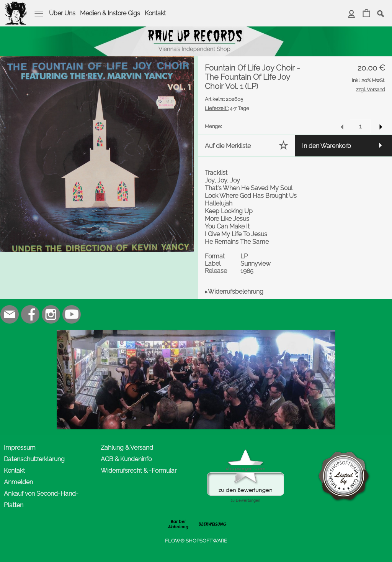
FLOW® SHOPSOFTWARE (196, 541)
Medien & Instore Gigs (110, 13)
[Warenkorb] (366, 14)
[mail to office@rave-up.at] (9, 314)
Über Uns (62, 13)
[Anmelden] (351, 14)
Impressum (20, 447)
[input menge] (360, 126)
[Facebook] (30, 314)
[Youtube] (71, 314)
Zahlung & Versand (127, 447)
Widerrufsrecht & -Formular (138, 470)
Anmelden (18, 482)
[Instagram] (50, 314)
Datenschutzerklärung (34, 459)
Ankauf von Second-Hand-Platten (41, 499)
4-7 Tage (227, 108)
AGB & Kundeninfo (126, 459)
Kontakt (155, 13)
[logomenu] (16, 6)
